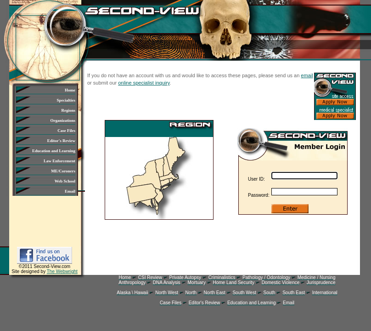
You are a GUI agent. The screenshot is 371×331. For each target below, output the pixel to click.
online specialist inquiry (143, 83)
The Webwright (62, 271)
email (307, 75)
